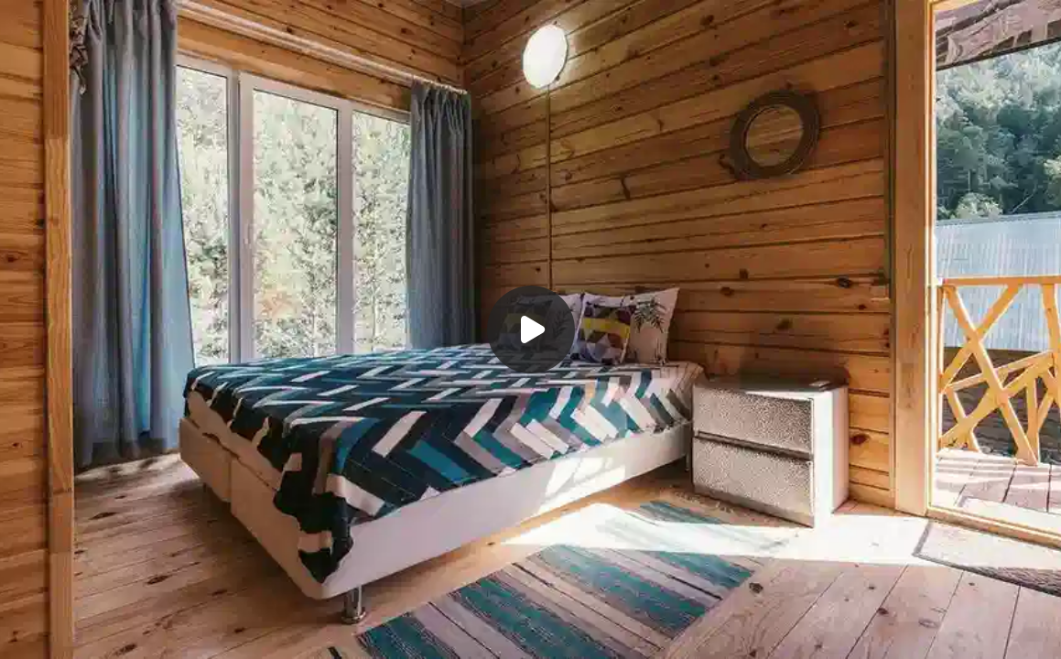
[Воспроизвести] (530, 329)
